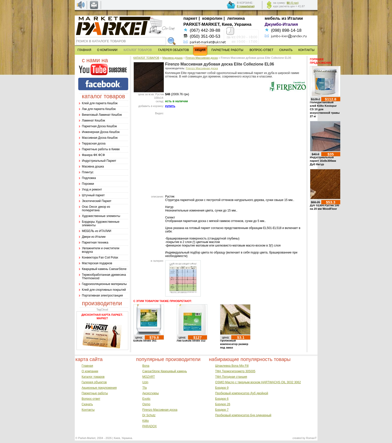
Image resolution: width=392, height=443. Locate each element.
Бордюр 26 (222, 404)
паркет (191, 18)
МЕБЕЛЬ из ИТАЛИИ (96, 231)
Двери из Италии (94, 236)
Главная (87, 366)
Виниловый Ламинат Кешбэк (102, 114)
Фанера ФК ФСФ (93, 155)
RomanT (311, 438)
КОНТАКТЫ (306, 50)
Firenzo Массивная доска (202, 57)
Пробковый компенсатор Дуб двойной (241, 393)
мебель (272, 18)
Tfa (144, 388)
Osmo (146, 404)
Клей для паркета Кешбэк (100, 103)
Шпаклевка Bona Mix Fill (232, 366)
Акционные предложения (99, 388)
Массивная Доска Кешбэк (100, 138)
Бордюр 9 (222, 388)
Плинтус (88, 172)
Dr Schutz (149, 415)
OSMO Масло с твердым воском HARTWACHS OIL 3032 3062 (258, 382)
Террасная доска (94, 143)
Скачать (87, 404)
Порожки (88, 184)
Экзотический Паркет (97, 201)
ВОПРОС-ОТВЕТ (261, 50)
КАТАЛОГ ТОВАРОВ (147, 57)
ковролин (212, 18)
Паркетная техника (95, 242)
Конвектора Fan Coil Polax (100, 257)
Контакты (88, 410)
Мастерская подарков (97, 263)
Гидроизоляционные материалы (104, 284)
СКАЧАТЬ (285, 50)
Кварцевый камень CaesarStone (104, 269)
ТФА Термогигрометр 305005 (235, 371)
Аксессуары (150, 393)
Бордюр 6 (222, 398)
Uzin (145, 382)
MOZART (148, 376)
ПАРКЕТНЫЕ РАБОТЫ (227, 50)
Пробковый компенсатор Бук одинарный (243, 415)
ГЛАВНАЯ (84, 50)
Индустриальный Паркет (99, 160)
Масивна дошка (93, 166)
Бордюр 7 (222, 410)
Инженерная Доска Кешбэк (101, 132)
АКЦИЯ (200, 50)
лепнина (236, 18)
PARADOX (149, 426)
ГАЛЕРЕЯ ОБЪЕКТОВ (173, 50)
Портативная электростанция (102, 295)
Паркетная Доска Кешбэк (99, 126)
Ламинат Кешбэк (93, 120)
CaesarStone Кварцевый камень (164, 371)
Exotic (146, 398)
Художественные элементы (101, 216)
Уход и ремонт (92, 189)
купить (170, 106)
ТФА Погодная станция (231, 376)
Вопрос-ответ (91, 398)
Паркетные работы (95, 393)
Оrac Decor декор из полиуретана (96, 208)
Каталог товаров (93, 376)
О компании (90, 371)
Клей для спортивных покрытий (104, 290)
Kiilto (145, 420)
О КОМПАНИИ (107, 50)
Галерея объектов (94, 382)
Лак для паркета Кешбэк (99, 109)
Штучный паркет (93, 195)
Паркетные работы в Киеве (101, 149)
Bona (145, 366)
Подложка (89, 178)
